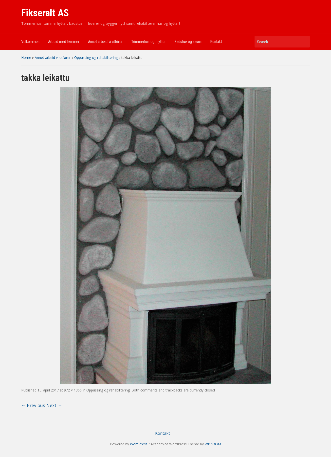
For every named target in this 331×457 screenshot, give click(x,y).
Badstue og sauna (188, 41)
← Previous (33, 405)
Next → (54, 405)
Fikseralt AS (45, 13)
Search (303, 42)
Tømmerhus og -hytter (148, 41)
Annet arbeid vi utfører (105, 41)
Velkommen (30, 41)
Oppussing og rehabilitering (96, 57)
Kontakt (216, 41)
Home (26, 57)
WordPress (138, 444)
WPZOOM (213, 444)
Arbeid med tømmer (63, 41)
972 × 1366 (73, 390)
